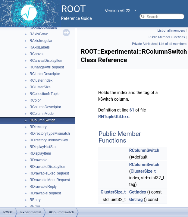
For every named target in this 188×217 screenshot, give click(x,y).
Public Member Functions (167, 37)
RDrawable (38, 160)
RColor (35, 100)
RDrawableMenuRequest (50, 180)
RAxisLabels (40, 47)
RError (35, 206)
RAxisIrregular (41, 41)
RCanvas (37, 54)
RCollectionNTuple (45, 94)
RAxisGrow (39, 34)
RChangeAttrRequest (47, 67)
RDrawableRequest (45, 193)
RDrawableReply (43, 186)
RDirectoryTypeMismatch (50, 133)
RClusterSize (40, 87)
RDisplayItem (40, 153)
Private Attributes (144, 44)
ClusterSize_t (142, 171)
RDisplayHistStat (43, 147)
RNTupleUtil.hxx (113, 116)
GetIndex (137, 192)
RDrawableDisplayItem (48, 167)
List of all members (171, 31)
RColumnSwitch (42, 120)
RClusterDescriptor (45, 74)
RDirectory (38, 127)
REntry (35, 200)
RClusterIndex (41, 80)
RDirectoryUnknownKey (49, 140)
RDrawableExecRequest (49, 173)
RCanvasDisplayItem (46, 60)
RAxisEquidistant (43, 27)
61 (132, 110)
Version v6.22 (117, 10)
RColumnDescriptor (45, 107)
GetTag (136, 199)
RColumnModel (42, 114)
